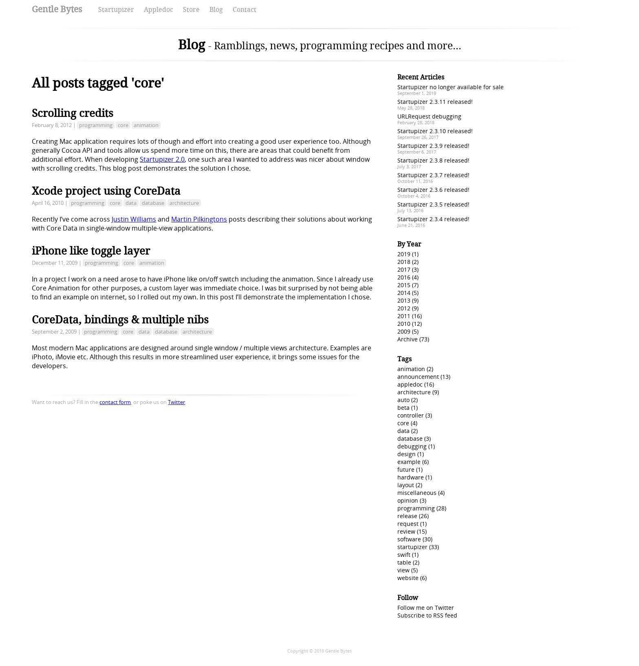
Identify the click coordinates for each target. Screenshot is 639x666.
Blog (216, 9)
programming (95, 125)
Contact (244, 9)
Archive (407, 339)
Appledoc (158, 9)
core (123, 125)
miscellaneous (416, 493)
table (404, 562)
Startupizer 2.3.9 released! (433, 145)
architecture (184, 203)
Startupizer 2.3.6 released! (433, 189)
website (408, 578)
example (409, 462)
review (406, 531)
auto (403, 400)
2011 (403, 316)
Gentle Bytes (57, 9)
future (405, 469)
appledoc (410, 384)
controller (410, 415)
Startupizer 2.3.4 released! (433, 219)
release (407, 516)
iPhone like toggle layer (91, 251)
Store (191, 9)
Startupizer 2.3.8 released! (433, 160)
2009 (403, 331)
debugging (412, 446)
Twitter (176, 402)
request (408, 524)
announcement (418, 376)
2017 (403, 269)
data (131, 203)
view (403, 570)
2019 (403, 254)
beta (403, 407)
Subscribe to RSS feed (427, 615)
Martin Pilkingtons (199, 219)
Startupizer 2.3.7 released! (433, 175)
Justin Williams (134, 219)
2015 (403, 285)
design (406, 454)
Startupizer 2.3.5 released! (433, 204)
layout (405, 485)
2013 (403, 300)
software (409, 539)
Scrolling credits (72, 113)
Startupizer (116, 9)
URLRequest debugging (429, 116)
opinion (407, 500)
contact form (115, 402)
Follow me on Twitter (425, 607)
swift (403, 554)
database (153, 203)
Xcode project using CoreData (106, 191)
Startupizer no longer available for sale (450, 87)
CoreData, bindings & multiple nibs (120, 320)
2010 (403, 324)
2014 (403, 293)
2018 (403, 262)
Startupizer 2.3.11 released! (435, 102)
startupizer (412, 547)
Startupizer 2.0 (162, 159)
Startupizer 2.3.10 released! (435, 131)
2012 (403, 308)
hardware (410, 477)
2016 (403, 277)
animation (146, 125)
